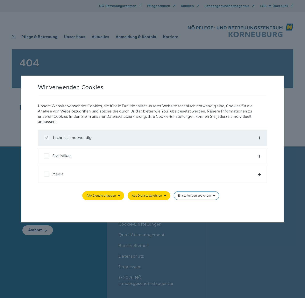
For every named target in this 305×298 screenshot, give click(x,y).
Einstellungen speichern (194, 195)
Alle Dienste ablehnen (147, 195)
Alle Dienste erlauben (101, 195)
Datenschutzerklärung (126, 116)
